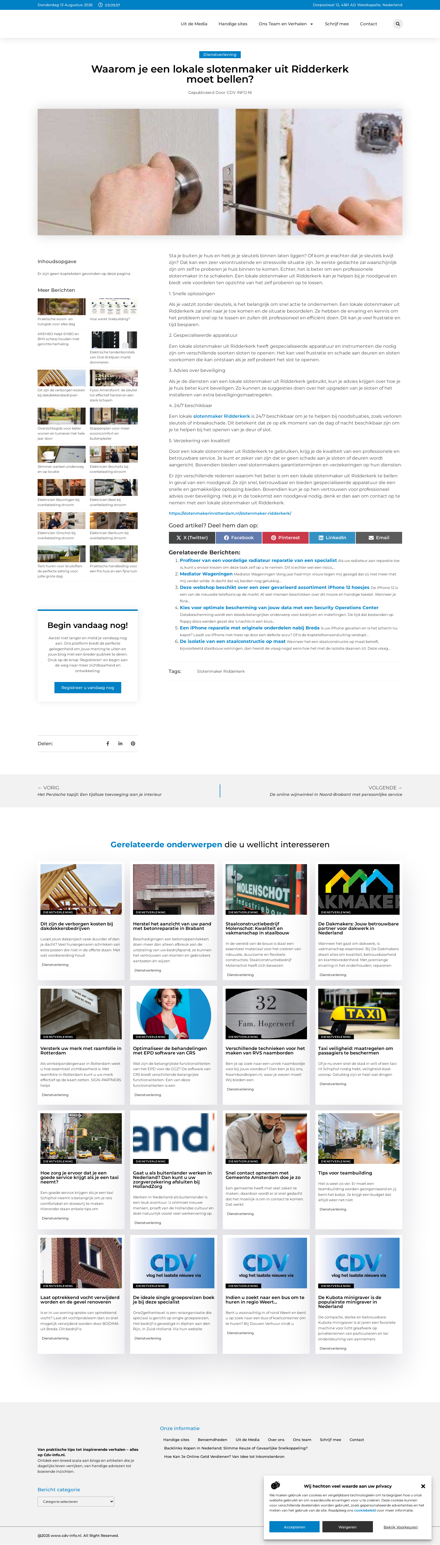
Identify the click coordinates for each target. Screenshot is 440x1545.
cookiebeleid (365, 1510)
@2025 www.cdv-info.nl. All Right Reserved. (78, 1535)
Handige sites (233, 23)
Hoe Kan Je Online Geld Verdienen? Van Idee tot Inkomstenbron (224, 1456)
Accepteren (294, 1527)
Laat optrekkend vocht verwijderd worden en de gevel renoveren (80, 1300)
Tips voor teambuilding (345, 1173)
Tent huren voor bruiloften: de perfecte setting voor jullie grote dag (60, 571)
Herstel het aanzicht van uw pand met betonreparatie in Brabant (172, 926)
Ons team (302, 1439)
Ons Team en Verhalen (286, 24)
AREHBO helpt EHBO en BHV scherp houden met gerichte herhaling (58, 339)
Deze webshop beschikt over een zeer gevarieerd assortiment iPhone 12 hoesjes (275, 587)
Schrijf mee (337, 23)
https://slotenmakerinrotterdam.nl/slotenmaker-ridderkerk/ (230, 513)
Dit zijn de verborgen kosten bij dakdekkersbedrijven (76, 926)
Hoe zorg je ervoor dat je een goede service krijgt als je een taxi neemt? (79, 1177)
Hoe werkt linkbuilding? (110, 319)
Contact (368, 23)
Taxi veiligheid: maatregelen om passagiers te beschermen (355, 1051)
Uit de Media (194, 23)
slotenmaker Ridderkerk (221, 416)
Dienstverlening (220, 54)
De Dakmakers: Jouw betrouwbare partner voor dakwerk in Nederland (358, 928)
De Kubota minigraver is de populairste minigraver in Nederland (349, 1302)
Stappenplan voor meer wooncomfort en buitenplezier (110, 433)
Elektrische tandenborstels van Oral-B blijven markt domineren (112, 357)
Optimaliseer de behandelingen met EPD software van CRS (170, 1051)
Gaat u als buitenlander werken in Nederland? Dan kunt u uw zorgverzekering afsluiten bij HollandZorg (172, 1179)
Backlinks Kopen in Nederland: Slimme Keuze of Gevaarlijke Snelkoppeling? (236, 1448)
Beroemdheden (212, 1439)
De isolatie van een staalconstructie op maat (233, 641)
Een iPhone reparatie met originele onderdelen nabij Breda (250, 628)
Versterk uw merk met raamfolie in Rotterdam (81, 1051)
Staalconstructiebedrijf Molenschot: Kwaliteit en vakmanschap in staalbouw (257, 928)
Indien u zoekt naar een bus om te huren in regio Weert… (265, 1300)
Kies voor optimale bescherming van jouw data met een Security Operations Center (279, 607)
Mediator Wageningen (206, 574)
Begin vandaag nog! (87, 625)
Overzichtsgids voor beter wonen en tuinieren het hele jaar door (61, 433)
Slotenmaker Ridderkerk (221, 671)
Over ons (276, 1439)
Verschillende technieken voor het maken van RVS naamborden (265, 1051)
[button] (423, 1486)
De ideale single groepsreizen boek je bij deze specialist (173, 1300)
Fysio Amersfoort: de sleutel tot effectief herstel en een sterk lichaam (113, 395)
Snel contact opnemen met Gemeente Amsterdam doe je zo (263, 1175)
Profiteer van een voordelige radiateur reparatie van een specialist (258, 560)
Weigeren (347, 1527)
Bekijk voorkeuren (401, 1527)
